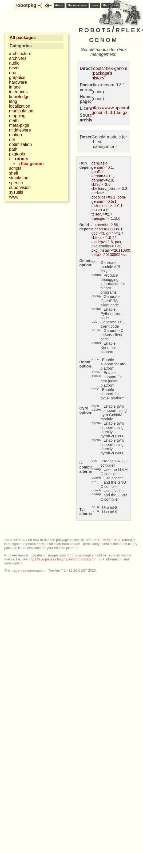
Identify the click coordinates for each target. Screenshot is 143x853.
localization (19, 106)
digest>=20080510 (107, 229)
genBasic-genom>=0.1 (102, 165)
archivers (17, 58)
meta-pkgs (19, 125)
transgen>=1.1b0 (106, 218)
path (13, 149)
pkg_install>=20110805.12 (114, 250)
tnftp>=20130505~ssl (110, 254)
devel (14, 68)
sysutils (16, 192)
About (59, 5)
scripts (15, 168)
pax (118, 242)
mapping (17, 115)
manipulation (21, 111)
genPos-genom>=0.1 (102, 174)
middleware (20, 130)
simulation (18, 178)
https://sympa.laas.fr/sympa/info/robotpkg (60, 559)
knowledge (19, 96)
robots (21, 159)
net (12, 139)
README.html (109, 540)
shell (13, 173)
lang (13, 101)
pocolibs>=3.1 (104, 197)
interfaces (18, 92)
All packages (23, 37)
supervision (20, 187)
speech (16, 182)
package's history (102, 75)
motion (15, 135)
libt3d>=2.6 (101, 184)
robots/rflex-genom (109, 68)
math (14, 120)
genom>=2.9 (102, 180)
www (13, 197)
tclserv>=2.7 (102, 214)
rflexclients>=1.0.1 (107, 206)
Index (95, 5)
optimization (20, 144)
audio (14, 63)
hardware (18, 82)
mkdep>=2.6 (102, 242)
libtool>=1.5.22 (104, 237)
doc (12, 72)
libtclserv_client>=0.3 (109, 189)
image (15, 87)
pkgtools (17, 154)
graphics (17, 77)
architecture (20, 53)
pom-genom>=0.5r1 (109, 199)
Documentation (77, 5)
